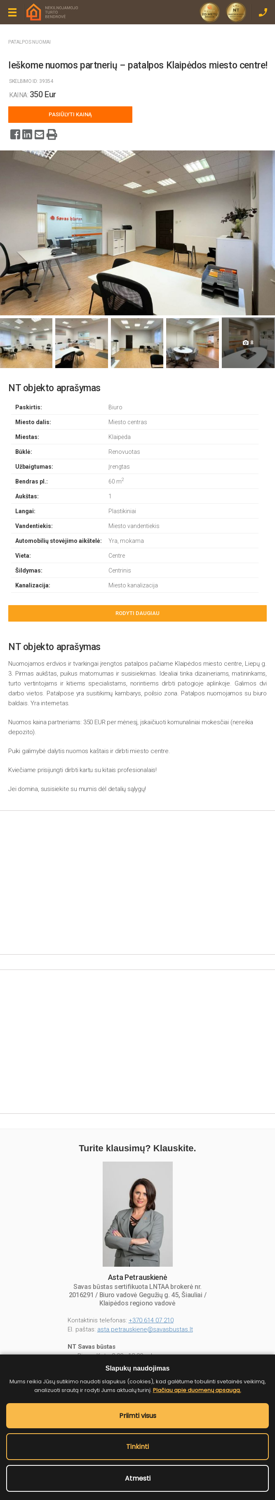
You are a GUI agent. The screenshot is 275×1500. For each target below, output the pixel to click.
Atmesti (137, 1478)
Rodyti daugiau (137, 613)
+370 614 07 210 (151, 1320)
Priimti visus (137, 1415)
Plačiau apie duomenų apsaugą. (197, 1390)
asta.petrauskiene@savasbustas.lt (145, 1329)
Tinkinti (137, 1446)
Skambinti (263, 12)
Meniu (12, 12)
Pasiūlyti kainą (70, 114)
